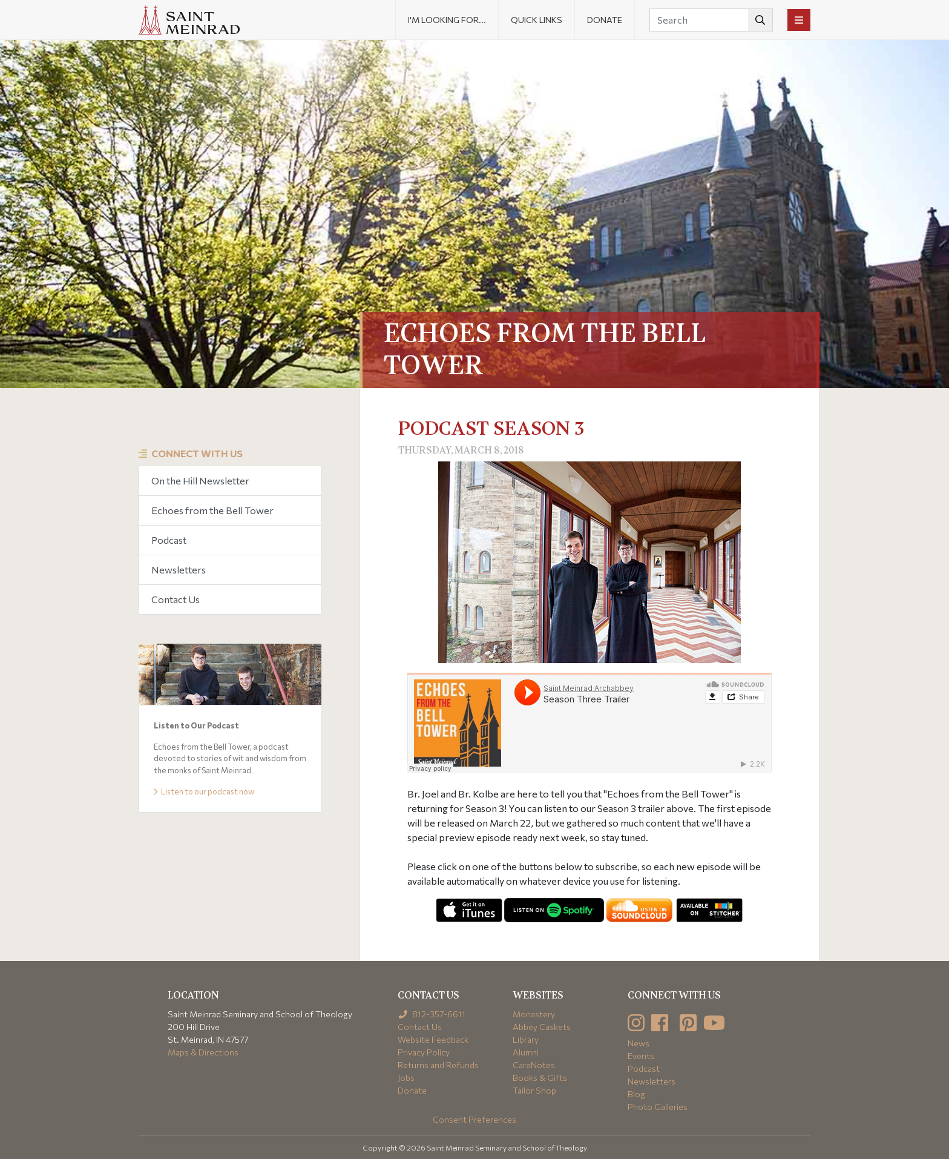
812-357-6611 (432, 1014)
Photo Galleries (658, 1106)
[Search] (711, 19)
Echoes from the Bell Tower (212, 510)
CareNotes (534, 1065)
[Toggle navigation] (798, 20)
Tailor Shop (534, 1090)
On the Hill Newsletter (200, 480)
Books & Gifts (540, 1077)
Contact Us (175, 599)
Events (641, 1056)
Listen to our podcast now (204, 791)
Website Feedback (433, 1039)
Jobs (406, 1077)
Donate (604, 20)
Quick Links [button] (536, 20)
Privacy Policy (424, 1052)
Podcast (168, 540)
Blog (636, 1094)
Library (526, 1039)
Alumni (526, 1052)
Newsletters (178, 569)
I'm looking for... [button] (447, 20)
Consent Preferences (474, 1119)
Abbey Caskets (542, 1027)
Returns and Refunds (438, 1065)
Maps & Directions (203, 1052)
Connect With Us (197, 453)
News (638, 1043)
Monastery (534, 1014)
